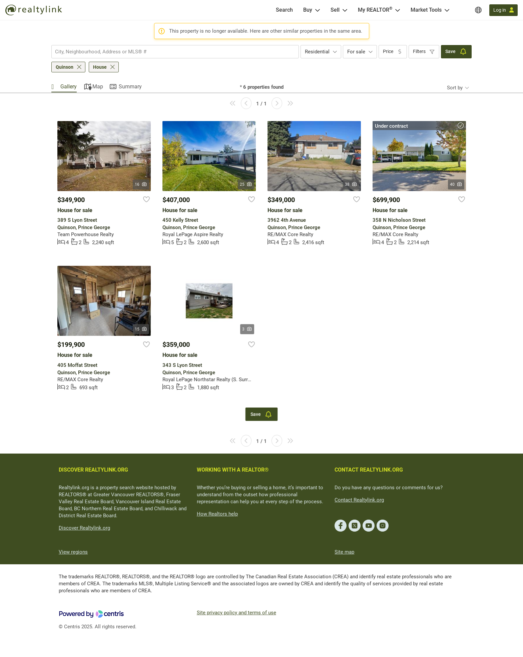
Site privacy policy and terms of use (236, 613)
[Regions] (478, 10)
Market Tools (426, 10)
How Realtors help (217, 514)
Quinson (64, 67)
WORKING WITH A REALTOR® (233, 470)
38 (351, 184)
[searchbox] (171, 51)
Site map (344, 552)
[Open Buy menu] (317, 10)
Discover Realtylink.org (84, 528)
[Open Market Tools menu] (447, 10)
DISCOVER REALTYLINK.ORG (93, 470)
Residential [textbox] (317, 52)
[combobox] (175, 51)
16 (141, 184)
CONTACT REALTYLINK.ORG (369, 470)
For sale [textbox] (356, 52)
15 (141, 329)
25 (246, 184)
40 (456, 184)
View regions (73, 552)
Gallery (68, 86)
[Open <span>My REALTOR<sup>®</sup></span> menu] (397, 10)
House (100, 67)
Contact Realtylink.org (359, 500)
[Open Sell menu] (345, 10)
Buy (307, 10)
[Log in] (503, 10)
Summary (130, 86)
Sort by (455, 88)
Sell (335, 10)
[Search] (284, 10)
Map (97, 86)
